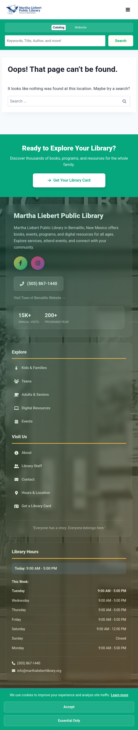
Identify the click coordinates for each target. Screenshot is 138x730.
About (23, 452)
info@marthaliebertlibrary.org (39, 671)
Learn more (119, 695)
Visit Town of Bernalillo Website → (39, 298)
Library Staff (28, 466)
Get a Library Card (32, 506)
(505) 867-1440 (28, 663)
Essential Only (69, 721)
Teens (23, 381)
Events (23, 421)
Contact (24, 479)
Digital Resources (32, 408)
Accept (69, 707)
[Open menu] (127, 9)
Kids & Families (30, 368)
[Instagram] (37, 263)
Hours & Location (32, 493)
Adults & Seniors (31, 394)
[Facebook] (20, 263)
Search (120, 40)
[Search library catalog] (55, 40)
